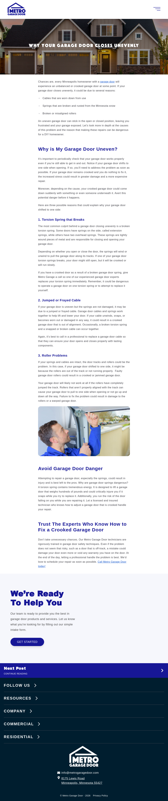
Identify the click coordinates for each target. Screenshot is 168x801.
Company (18, 711)
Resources (21, 698)
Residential (22, 736)
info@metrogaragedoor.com (80, 772)
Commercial (22, 724)
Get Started (30, 641)
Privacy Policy (100, 795)
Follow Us (21, 685)
